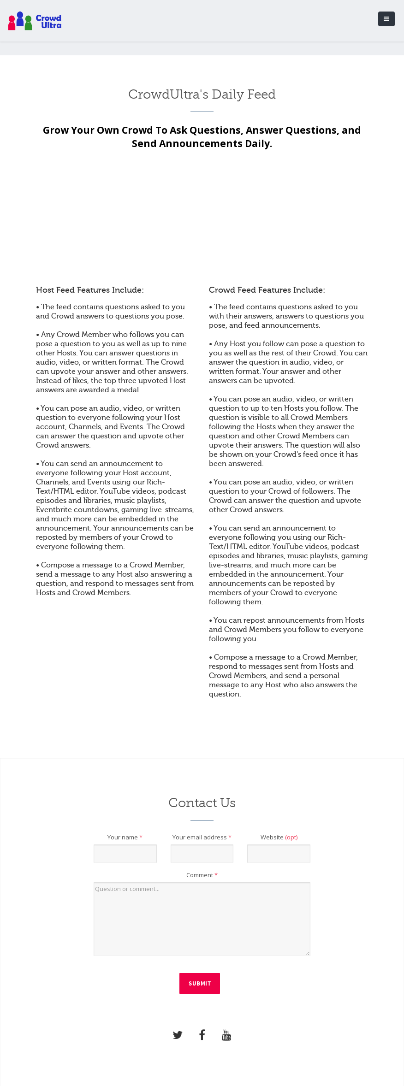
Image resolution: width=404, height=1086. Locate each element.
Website (279, 837)
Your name (125, 837)
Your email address (202, 837)
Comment (202, 875)
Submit (200, 984)
